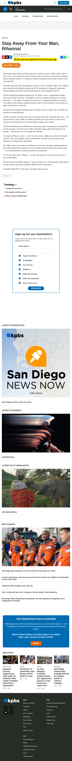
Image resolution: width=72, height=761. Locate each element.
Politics (22, 666)
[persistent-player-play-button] (5, 9)
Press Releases (27, 720)
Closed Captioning (52, 706)
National (25, 16)
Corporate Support (28, 739)
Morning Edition (20, 10)
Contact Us (50, 710)
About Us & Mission (28, 703)
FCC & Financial (28, 713)
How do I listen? (51, 716)
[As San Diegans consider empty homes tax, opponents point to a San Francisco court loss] (44, 659)
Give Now (63, 3)
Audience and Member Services (56, 703)
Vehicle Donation (28, 756)
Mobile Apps (26, 716)
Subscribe (36, 288)
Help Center (50, 723)
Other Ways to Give (28, 749)
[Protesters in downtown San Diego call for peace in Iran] (27, 659)
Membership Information (30, 746)
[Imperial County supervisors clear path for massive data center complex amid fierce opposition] (10, 659)
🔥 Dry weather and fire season (15, 192)
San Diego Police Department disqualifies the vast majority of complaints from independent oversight (33, 600)
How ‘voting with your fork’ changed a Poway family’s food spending (29, 592)
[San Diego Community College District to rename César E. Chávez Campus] (61, 659)
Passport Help (51, 720)
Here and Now (58, 9)
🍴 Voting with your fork (12, 188)
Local (16, 16)
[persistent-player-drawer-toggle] (69, 9)
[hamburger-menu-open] (4, 3)
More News (9, 652)
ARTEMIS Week (8, 457)
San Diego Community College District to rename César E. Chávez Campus (61, 676)
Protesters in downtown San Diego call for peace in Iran (27, 672)
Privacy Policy (27, 723)
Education (57, 666)
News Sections (52, 16)
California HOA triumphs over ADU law (17, 586)
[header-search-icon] (55, 3)
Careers (25, 710)
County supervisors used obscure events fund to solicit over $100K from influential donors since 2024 (35, 578)
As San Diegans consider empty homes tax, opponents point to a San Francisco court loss (44, 677)
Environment (7, 666)
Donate (36, 643)
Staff (24, 727)
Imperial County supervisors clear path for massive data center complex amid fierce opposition (10, 677)
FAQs (48, 713)
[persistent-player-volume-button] (10, 9)
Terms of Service (28, 730)
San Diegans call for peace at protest (16, 402)
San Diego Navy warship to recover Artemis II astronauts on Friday (28, 571)
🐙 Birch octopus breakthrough (15, 196)
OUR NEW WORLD (9, 512)
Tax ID (25, 753)
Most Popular (9, 524)
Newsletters (26, 706)
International (38, 16)
